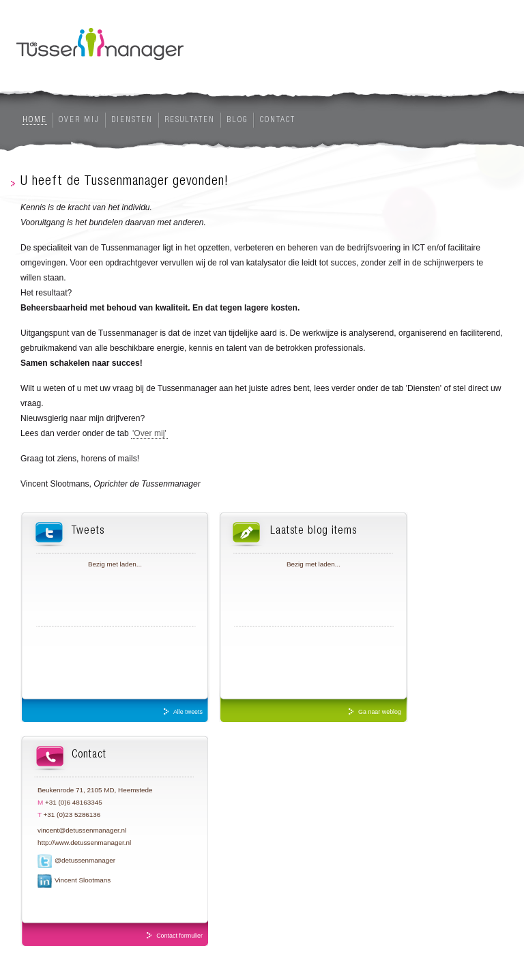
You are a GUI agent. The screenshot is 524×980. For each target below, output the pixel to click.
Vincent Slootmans (83, 880)
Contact (277, 120)
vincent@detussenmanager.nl (82, 830)
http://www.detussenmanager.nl (84, 842)
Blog (237, 120)
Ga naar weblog (379, 711)
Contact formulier (179, 935)
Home (35, 120)
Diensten (132, 120)
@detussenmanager (85, 860)
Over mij (79, 120)
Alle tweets (188, 711)
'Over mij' (149, 433)
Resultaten (189, 120)
